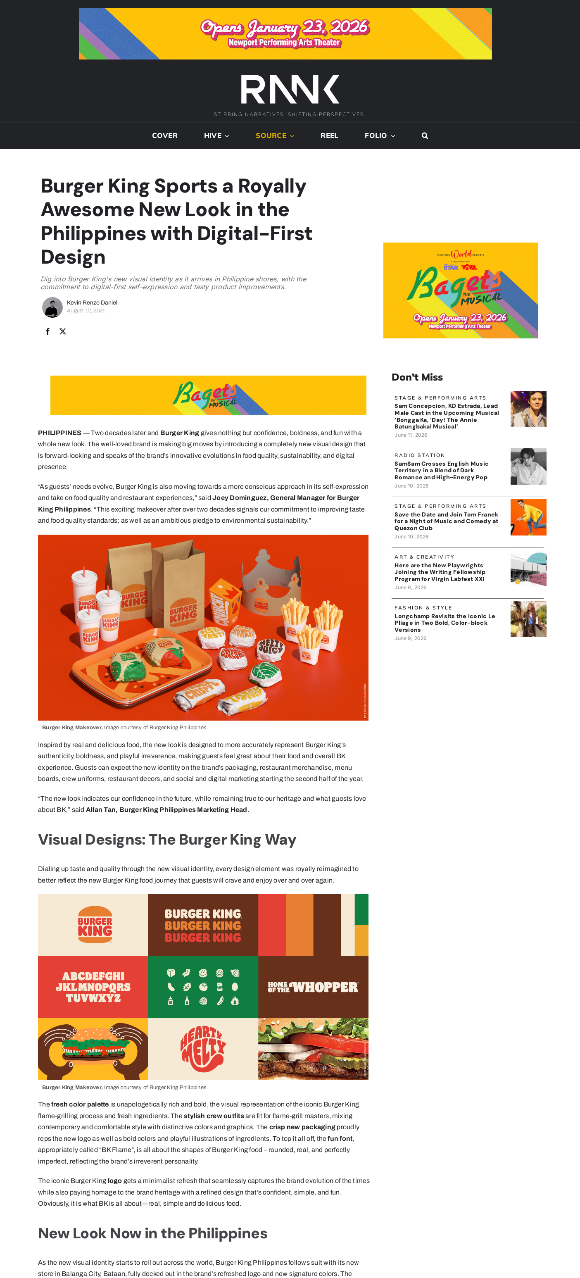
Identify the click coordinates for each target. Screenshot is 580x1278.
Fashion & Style (424, 607)
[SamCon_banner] (529, 393)
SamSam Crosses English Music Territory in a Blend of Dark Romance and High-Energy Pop (442, 470)
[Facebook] (47, 332)
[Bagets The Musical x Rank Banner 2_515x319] (460, 245)
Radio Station (420, 455)
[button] (425, 136)
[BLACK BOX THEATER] (529, 553)
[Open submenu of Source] (290, 136)
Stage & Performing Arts (441, 398)
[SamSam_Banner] (529, 451)
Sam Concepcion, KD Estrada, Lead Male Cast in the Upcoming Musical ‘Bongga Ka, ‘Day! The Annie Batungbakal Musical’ (447, 416)
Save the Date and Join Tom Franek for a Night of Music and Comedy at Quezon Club (446, 521)
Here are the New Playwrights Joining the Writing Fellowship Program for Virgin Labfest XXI (440, 572)
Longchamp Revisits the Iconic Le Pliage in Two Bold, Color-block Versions (445, 623)
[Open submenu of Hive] (225, 136)
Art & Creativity (424, 557)
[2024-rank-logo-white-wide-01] (290, 75)
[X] (62, 332)
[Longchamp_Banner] (529, 603)
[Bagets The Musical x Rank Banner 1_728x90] (285, 11)
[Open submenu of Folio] (391, 136)
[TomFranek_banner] (529, 502)
